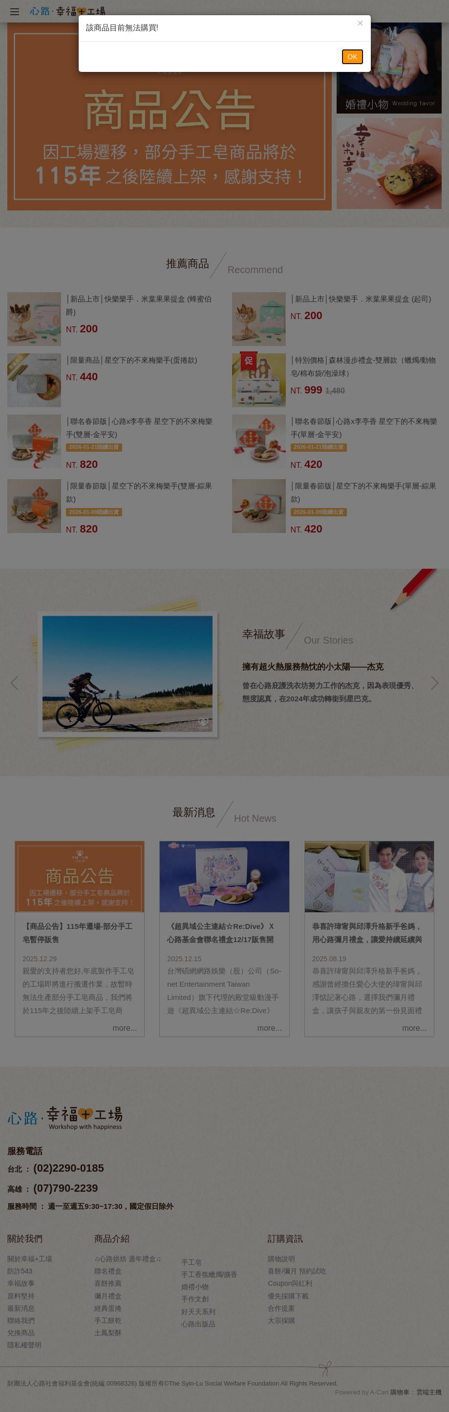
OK (352, 57)
